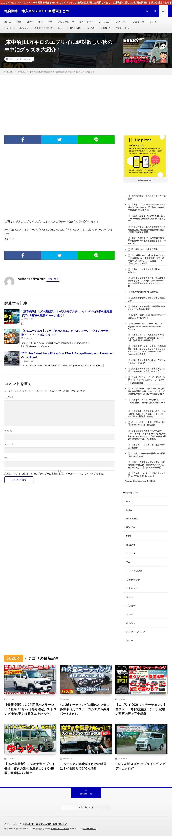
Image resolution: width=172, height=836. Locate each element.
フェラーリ (138, 21)
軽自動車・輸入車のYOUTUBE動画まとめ (46, 824)
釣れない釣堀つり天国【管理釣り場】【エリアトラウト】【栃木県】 (147, 423)
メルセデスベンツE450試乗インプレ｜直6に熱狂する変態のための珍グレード (146, 401)
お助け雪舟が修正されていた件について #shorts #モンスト (147, 361)
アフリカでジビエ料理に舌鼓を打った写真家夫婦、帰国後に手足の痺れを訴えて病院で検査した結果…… (147, 230)
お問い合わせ (122, 27)
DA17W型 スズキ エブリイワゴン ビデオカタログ (140, 766)
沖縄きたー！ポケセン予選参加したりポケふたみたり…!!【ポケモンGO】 (147, 370)
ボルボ (10, 27)
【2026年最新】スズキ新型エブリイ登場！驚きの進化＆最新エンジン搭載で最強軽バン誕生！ (29, 768)
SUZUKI (92, 27)
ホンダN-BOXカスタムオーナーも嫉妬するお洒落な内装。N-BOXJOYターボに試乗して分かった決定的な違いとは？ (146, 391)
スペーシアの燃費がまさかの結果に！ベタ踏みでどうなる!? (83, 766)
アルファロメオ (66, 21)
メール (9, 444)
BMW (30, 21)
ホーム (7, 21)
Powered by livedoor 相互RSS (139, 481)
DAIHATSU (76, 27)
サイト (7, 458)
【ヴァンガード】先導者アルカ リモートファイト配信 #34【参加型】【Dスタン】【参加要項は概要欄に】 (147, 338)
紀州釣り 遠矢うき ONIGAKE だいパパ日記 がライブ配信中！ (147, 316)
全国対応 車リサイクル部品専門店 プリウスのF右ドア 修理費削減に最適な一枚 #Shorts (147, 241)
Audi (19, 21)
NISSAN (130, 544)
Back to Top (86, 793)
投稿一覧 (52, 279)
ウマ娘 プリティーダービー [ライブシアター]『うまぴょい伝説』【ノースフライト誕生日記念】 (146, 380)
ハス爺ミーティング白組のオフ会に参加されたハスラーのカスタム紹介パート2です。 (85, 709)
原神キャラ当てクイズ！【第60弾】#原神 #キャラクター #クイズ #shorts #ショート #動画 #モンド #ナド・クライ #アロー (146, 282)
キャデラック (86, 21)
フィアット (121, 21)
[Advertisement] (86, 100)
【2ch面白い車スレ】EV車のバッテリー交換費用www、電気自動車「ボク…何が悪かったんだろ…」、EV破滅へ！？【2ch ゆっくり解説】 (147, 259)
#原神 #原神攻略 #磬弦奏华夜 (144, 291)
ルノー (61, 27)
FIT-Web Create (60, 828)
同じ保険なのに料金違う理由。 (145, 249)
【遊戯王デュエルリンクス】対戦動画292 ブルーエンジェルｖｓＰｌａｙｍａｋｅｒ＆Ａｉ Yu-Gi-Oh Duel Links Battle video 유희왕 (147, 350)
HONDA (105, 27)
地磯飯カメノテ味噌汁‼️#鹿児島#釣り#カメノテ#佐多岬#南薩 (146, 308)
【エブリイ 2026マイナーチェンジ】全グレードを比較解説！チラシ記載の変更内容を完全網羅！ (141, 709)
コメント (9, 397)
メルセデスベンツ (43, 27)
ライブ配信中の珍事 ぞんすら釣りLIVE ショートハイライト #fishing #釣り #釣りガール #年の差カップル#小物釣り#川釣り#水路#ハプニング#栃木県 (147, 435)
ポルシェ (24, 27)
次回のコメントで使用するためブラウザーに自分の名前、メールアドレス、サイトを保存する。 (54, 473)
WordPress (89, 828)
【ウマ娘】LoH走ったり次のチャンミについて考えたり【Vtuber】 (146, 474)
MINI (40, 21)
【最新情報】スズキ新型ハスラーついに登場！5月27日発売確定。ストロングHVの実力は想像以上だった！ (147, 414)
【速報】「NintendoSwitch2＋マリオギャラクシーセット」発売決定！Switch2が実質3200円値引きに (147, 207)
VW (50, 21)
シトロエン (104, 21)
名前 (8, 431)
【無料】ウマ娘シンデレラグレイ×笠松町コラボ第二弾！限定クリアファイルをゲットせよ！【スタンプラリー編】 (146, 465)
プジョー (154, 21)
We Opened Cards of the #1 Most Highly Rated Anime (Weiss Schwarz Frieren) (145, 326)
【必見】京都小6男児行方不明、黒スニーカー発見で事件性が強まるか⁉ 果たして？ (146, 218)
